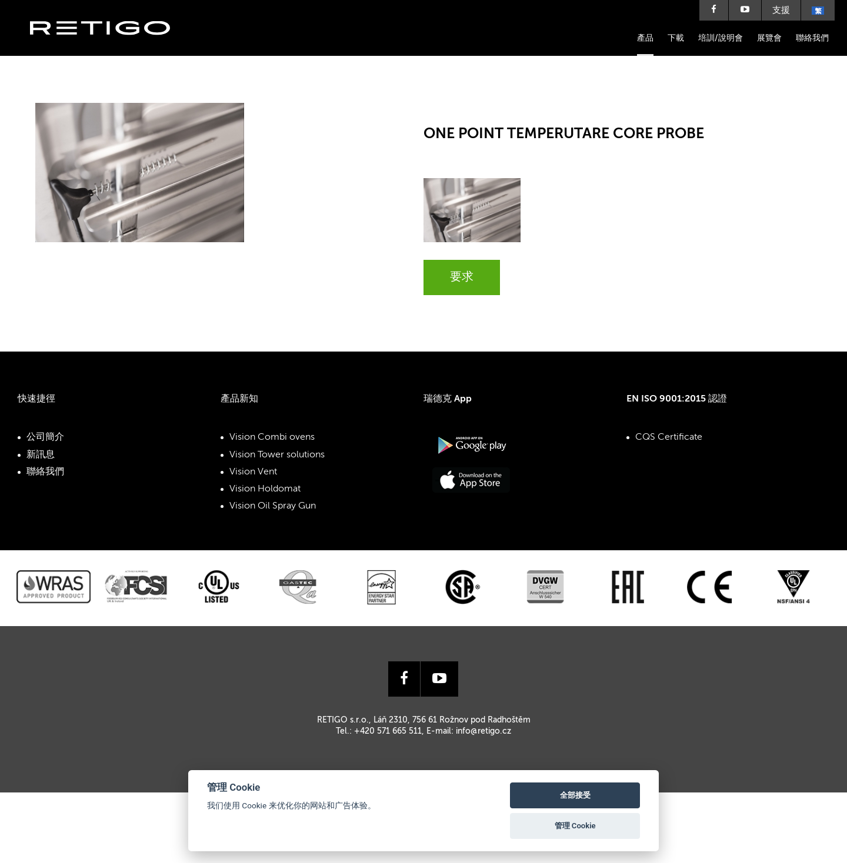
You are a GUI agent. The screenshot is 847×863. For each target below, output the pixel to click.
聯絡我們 (812, 38)
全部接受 (575, 795)
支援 (781, 10)
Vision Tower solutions (277, 455)
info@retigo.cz (483, 731)
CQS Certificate (668, 437)
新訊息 (40, 455)
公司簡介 (45, 437)
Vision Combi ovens (272, 437)
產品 (645, 38)
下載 (676, 38)
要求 (461, 277)
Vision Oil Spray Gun (272, 506)
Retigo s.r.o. (109, 46)
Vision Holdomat (265, 489)
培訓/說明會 (720, 38)
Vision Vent (253, 472)
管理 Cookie (575, 825)
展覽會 (769, 38)
